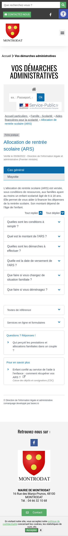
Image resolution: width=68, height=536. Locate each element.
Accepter (32, 530)
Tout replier (33, 213)
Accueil (6, 56)
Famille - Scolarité (42, 115)
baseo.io (35, 403)
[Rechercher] (63, 5)
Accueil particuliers (16, 115)
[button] (63, 14)
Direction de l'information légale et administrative (29, 400)
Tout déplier (55, 213)
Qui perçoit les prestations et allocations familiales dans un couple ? (35, 346)
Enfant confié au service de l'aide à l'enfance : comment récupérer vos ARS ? (34, 373)
